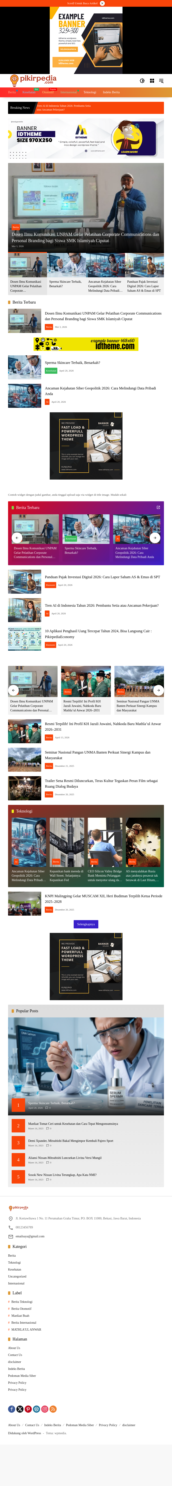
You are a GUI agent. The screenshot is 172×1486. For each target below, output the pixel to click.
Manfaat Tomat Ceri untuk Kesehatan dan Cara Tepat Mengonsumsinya (73, 1165)
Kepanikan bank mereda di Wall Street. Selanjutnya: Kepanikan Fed (66, 913)
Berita (16, 219)
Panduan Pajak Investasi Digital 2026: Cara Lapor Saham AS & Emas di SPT (144, 286)
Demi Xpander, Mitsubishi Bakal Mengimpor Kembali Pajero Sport (70, 1182)
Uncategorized (17, 1318)
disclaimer (14, 1403)
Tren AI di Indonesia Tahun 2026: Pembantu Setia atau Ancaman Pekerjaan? (72, 107)
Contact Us (15, 1396)
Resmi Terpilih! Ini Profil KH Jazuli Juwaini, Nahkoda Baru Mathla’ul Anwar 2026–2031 (82, 731)
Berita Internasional (23, 1364)
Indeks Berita (16, 1410)
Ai (53, 412)
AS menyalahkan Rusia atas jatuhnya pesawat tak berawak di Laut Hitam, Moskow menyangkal (142, 913)
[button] (141, 80)
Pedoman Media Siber (22, 1417)
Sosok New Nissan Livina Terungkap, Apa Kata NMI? (62, 1216)
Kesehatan (57, 376)
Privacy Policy (17, 1424)
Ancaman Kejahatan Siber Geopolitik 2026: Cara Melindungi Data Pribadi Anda (104, 286)
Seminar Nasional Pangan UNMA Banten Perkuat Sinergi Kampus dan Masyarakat (138, 731)
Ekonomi (56, 602)
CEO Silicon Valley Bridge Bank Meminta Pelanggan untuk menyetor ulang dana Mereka (105, 913)
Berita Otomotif (21, 1350)
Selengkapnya (86, 965)
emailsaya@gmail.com (30, 1278)
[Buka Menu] (151, 80)
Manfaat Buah (20, 1357)
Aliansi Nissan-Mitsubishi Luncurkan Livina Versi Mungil (65, 1199)
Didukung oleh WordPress (24, 1474)
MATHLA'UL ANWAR (26, 1371)
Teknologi (14, 1304)
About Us (14, 1389)
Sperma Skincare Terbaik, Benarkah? (65, 284)
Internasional (16, 1325)
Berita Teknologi (21, 1343)
